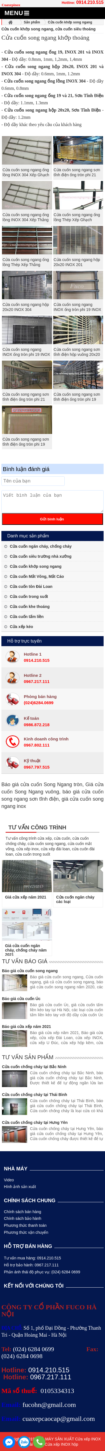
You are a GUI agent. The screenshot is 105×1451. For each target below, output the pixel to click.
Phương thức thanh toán (25, 1225)
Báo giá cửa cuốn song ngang (30, 971)
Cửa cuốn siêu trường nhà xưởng (40, 556)
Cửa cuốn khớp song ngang (36, 566)
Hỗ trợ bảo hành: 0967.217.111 (31, 1265)
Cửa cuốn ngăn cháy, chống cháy (41, 546)
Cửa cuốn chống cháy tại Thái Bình (34, 1094)
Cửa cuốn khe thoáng (30, 606)
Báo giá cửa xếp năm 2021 (26, 1026)
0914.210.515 (90, 2)
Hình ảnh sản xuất (20, 1186)
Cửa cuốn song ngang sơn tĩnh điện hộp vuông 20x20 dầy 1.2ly (77, 354)
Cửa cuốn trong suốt (29, 596)
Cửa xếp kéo (21, 626)
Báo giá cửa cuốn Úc (21, 998)
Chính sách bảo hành (22, 1218)
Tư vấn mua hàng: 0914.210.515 (32, 1258)
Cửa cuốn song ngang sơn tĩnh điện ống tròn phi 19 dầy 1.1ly (26, 444)
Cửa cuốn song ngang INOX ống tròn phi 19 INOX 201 (26, 354)
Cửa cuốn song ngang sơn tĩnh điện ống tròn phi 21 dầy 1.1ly (77, 175)
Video (9, 1180)
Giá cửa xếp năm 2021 (25, 897)
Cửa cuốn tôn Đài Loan (31, 586)
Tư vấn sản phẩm (27, 1057)
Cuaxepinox (11, 5)
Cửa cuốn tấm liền (27, 616)
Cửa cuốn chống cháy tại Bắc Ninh (34, 1066)
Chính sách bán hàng (22, 1211)
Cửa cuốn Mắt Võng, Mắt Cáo (37, 576)
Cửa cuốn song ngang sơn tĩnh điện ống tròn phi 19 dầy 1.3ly (77, 399)
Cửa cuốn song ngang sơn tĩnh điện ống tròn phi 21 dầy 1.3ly (26, 399)
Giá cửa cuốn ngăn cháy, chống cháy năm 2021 (26, 950)
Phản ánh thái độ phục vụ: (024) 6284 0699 (42, 1272)
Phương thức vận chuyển (26, 1232)
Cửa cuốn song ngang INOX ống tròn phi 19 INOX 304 (77, 309)
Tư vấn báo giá (24, 961)
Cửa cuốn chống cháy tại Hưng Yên (35, 1122)
